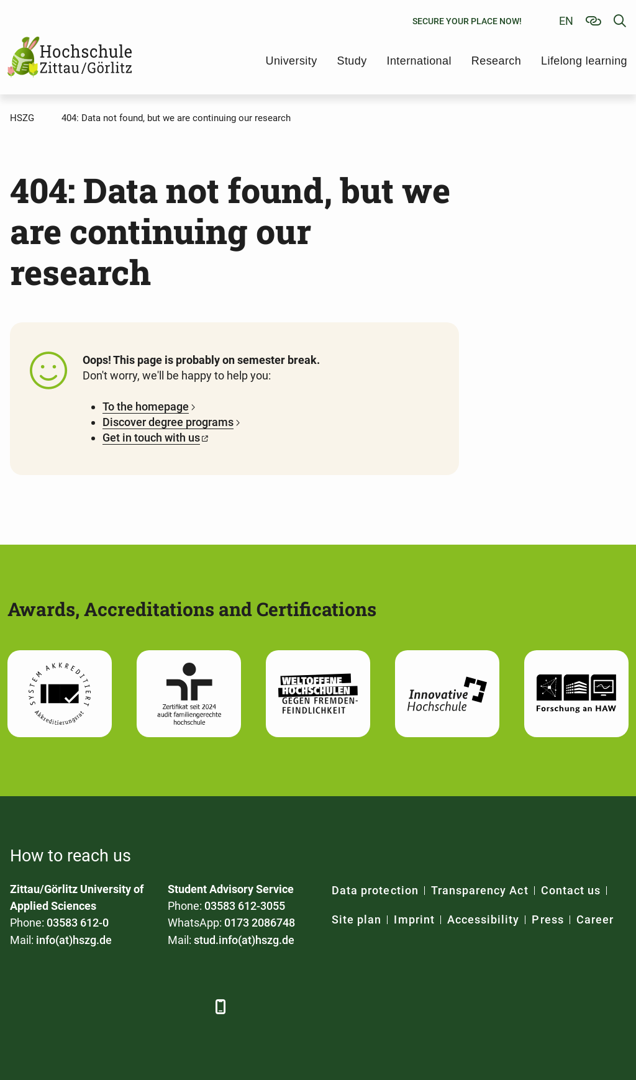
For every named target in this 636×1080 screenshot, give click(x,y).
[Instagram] (157, 1006)
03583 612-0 (78, 922)
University (291, 61)
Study (352, 61)
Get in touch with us (151, 437)
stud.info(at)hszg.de (244, 939)
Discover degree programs (168, 422)
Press (547, 919)
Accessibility (483, 919)
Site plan (356, 919)
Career (595, 919)
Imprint (414, 919)
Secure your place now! (467, 21)
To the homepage (145, 406)
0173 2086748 (259, 922)
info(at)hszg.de (74, 939)
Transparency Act (480, 890)
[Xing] (89, 1006)
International (419, 61)
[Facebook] (21, 1006)
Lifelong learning (584, 61)
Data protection (375, 890)
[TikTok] (191, 1006)
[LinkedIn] (55, 1006)
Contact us (571, 890)
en (566, 20)
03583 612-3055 (244, 905)
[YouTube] (123, 1006)
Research (496, 61)
